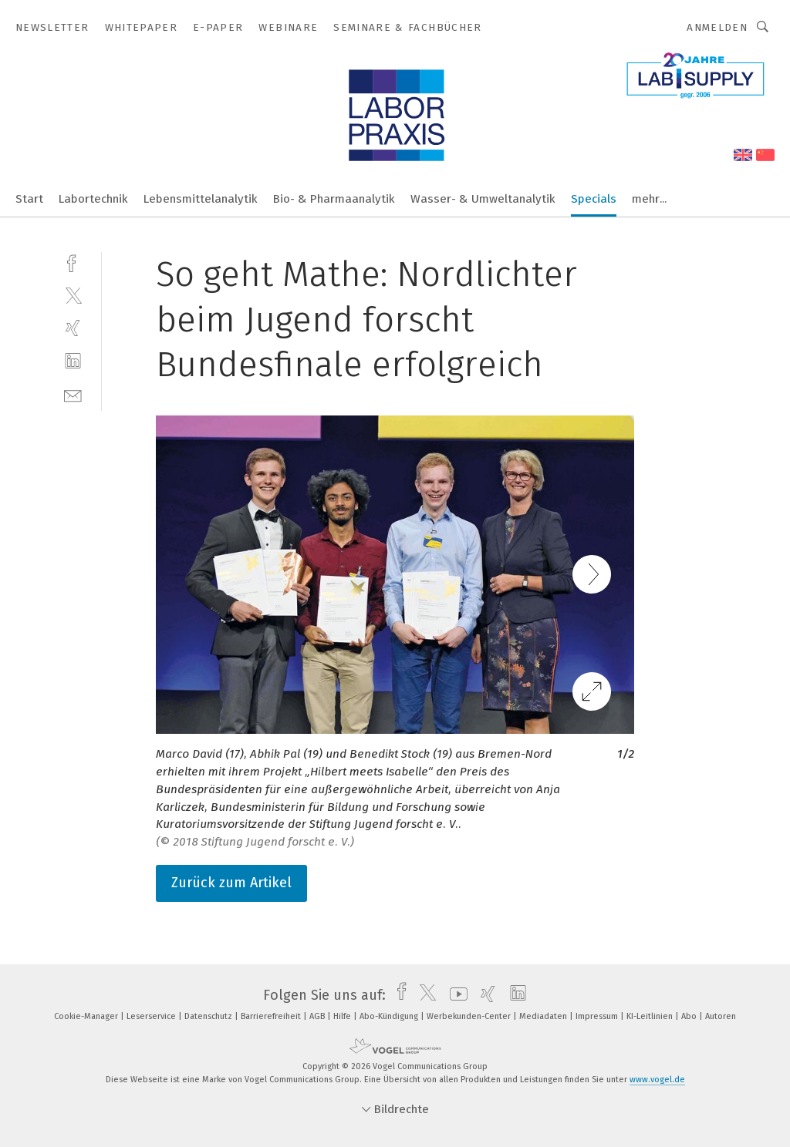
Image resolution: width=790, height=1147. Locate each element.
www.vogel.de (657, 1080)
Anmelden (717, 27)
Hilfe (343, 1016)
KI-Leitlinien (650, 1016)
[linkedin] (73, 361)
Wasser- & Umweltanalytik (482, 199)
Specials (593, 199)
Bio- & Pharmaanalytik (334, 199)
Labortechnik (93, 199)
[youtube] (455, 995)
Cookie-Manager (87, 1016)
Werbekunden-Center (470, 1016)
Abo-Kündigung (390, 1016)
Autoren (720, 1016)
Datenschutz (209, 1016)
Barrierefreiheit (272, 1016)
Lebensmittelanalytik (200, 199)
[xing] (73, 328)
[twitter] (73, 294)
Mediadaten (544, 1016)
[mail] (73, 394)
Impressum (598, 1016)
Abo (690, 1016)
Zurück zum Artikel (231, 882)
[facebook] (73, 261)
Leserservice (152, 1016)
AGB (318, 1016)
